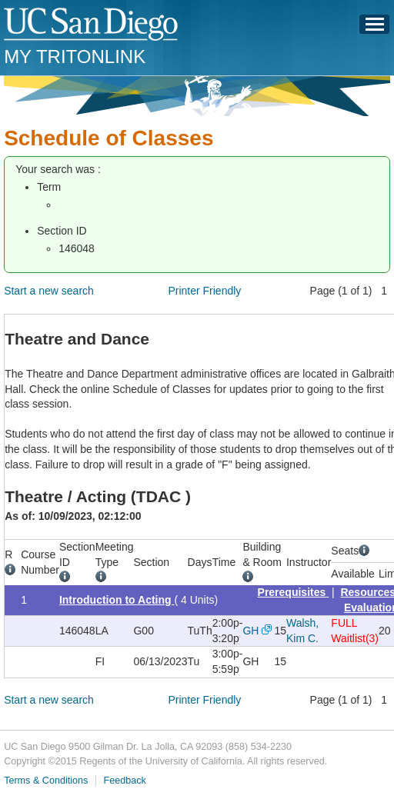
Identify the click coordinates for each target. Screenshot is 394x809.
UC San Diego (92, 25)
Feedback (125, 780)
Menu (374, 28)
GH (250, 630)
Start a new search (49, 291)
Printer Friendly (204, 291)
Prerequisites (293, 592)
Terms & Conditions (46, 780)
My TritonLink (74, 56)
